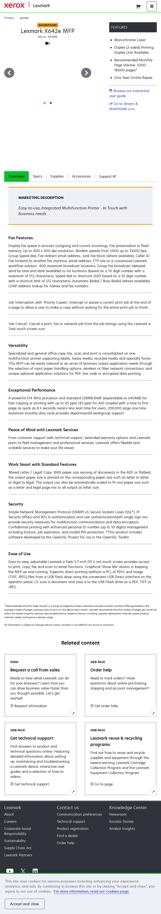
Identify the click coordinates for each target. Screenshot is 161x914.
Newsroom (118, 814)
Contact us (68, 807)
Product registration (73, 828)
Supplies (57, 176)
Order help (65, 843)
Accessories (81, 176)
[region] (80, 893)
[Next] (86, 73)
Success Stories (121, 821)
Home (54, 6)
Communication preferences (79, 814)
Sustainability (15, 840)
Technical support (71, 821)
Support (107, 176)
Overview (16, 176)
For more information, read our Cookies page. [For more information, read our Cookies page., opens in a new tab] (92, 891)
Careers (10, 821)
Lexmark (12, 807)
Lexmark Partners (18, 855)
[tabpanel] (80, 390)
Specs (37, 176)
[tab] (44, 103)
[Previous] (9, 73)
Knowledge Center (128, 807)
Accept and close (24, 904)
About (9, 814)
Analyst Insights (122, 828)
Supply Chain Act (17, 848)
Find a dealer (67, 835)
